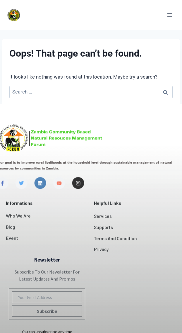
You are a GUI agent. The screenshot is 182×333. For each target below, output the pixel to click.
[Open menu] (169, 14)
